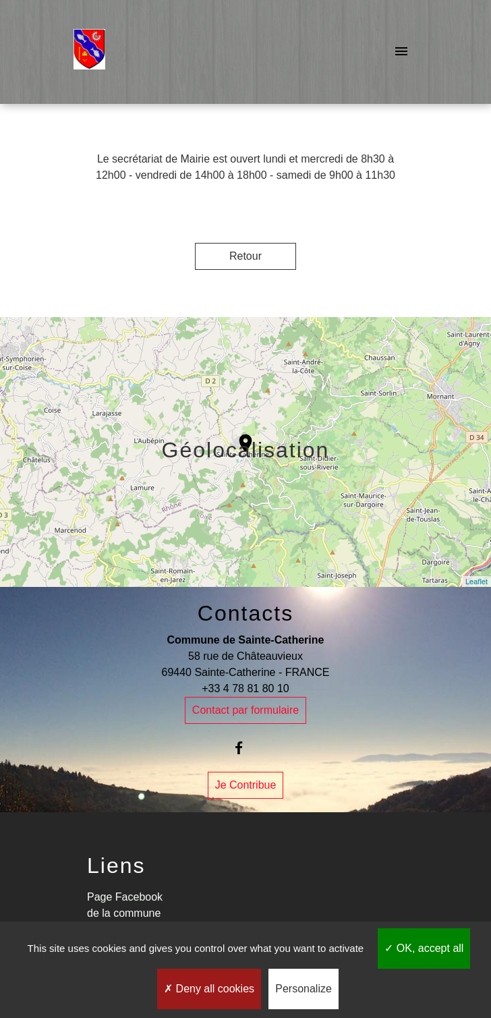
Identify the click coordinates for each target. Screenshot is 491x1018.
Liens (116, 865)
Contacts (245, 613)
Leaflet (476, 581)
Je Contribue (246, 785)
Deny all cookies (209, 988)
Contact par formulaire (245, 710)
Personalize (303, 988)
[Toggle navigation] (401, 52)
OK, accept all (423, 948)
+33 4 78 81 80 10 (245, 688)
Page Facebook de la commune (125, 905)
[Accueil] (89, 52)
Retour (245, 256)
